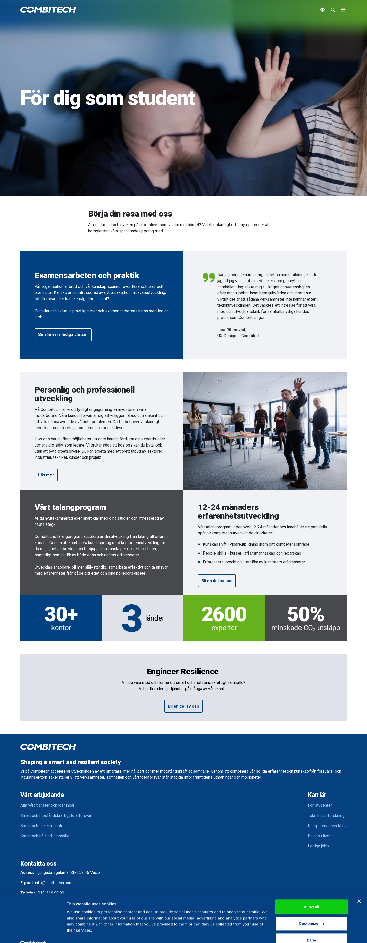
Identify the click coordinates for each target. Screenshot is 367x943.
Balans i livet (319, 835)
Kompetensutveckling (327, 825)
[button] (63, 334)
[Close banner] (359, 890)
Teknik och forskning (326, 815)
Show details (78, 933)
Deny (311, 929)
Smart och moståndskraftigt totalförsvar (55, 815)
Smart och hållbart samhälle (44, 835)
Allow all (311, 895)
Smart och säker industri (41, 825)
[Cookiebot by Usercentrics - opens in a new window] (33, 933)
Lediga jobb (318, 846)
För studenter (320, 805)
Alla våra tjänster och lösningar (47, 805)
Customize (311, 912)
